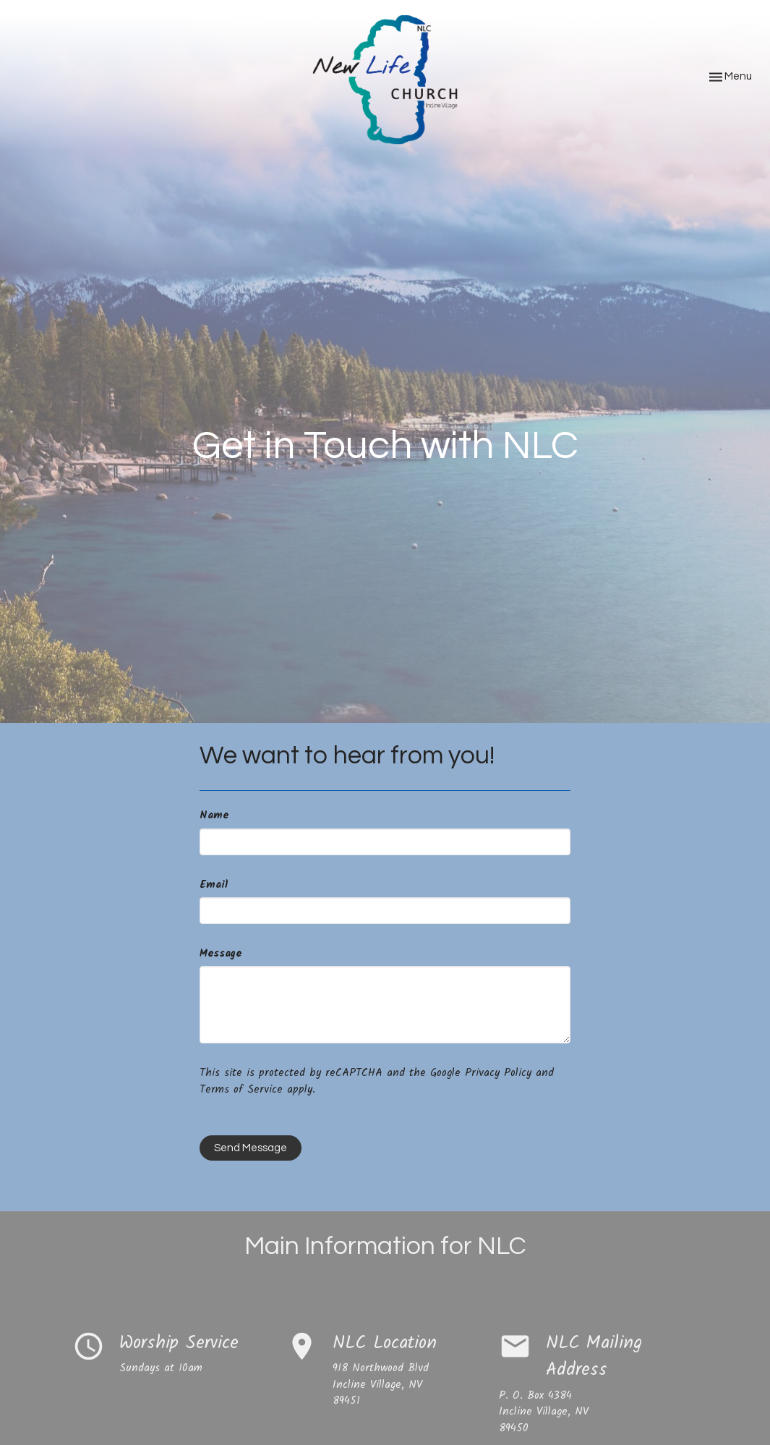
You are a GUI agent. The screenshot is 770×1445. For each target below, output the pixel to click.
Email (214, 885)
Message (220, 954)
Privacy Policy (498, 1073)
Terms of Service (241, 1089)
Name (214, 816)
